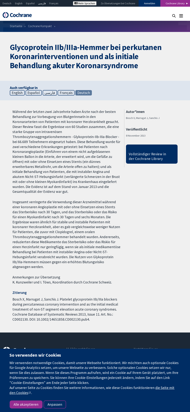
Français (53, 3)
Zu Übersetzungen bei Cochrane (118, 3)
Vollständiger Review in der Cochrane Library (147, 156)
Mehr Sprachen (84, 3)
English (18, 3)
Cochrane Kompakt (40, 26)
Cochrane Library (175, 3)
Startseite (16, 26)
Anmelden (149, 3)
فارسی (42, 3)
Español (30, 3)
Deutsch (7, 3)
